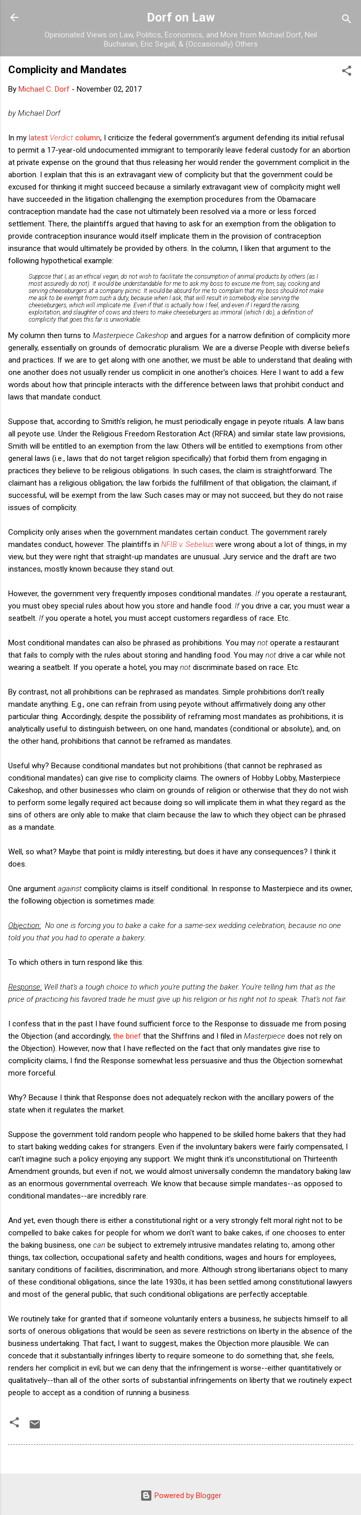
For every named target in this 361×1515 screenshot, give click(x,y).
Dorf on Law (181, 17)
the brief (127, 1036)
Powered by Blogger (180, 1495)
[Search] (347, 20)
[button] (347, 72)
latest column (64, 137)
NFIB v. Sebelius (187, 544)
